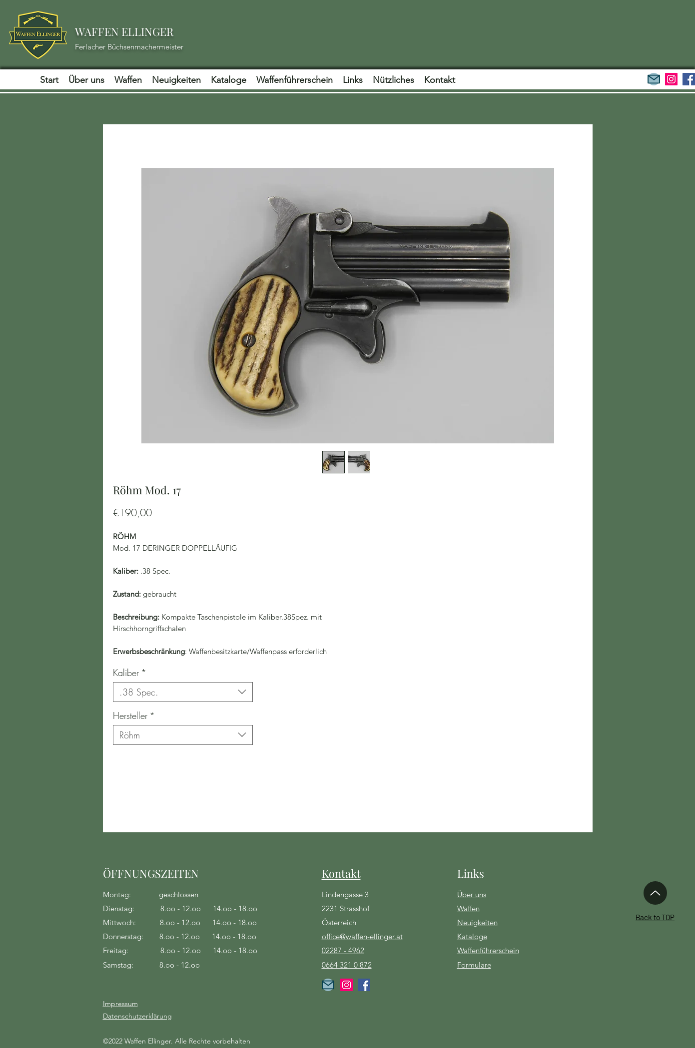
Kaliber (129, 672)
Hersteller (134, 715)
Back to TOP (655, 917)
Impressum (120, 1003)
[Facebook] (689, 79)
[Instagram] (671, 79)
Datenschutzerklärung (137, 1016)
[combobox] (183, 692)
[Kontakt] (328, 985)
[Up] (655, 893)
